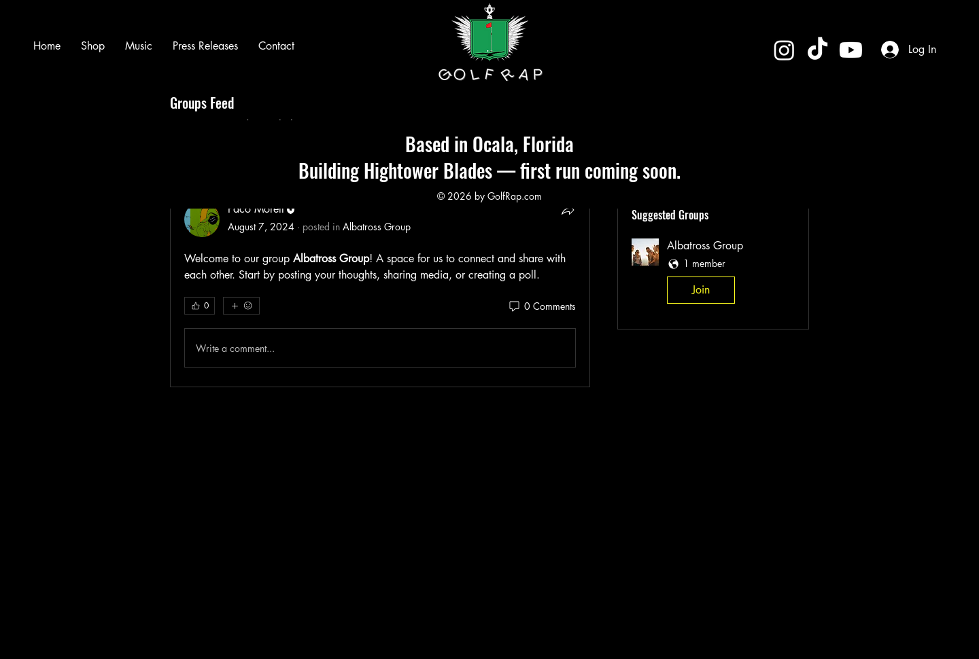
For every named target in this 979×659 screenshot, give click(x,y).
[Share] (568, 210)
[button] (713, 274)
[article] (380, 268)
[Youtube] (851, 50)
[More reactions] (241, 306)
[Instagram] (784, 50)
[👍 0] (199, 306)
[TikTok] (817, 50)
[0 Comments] (541, 306)
